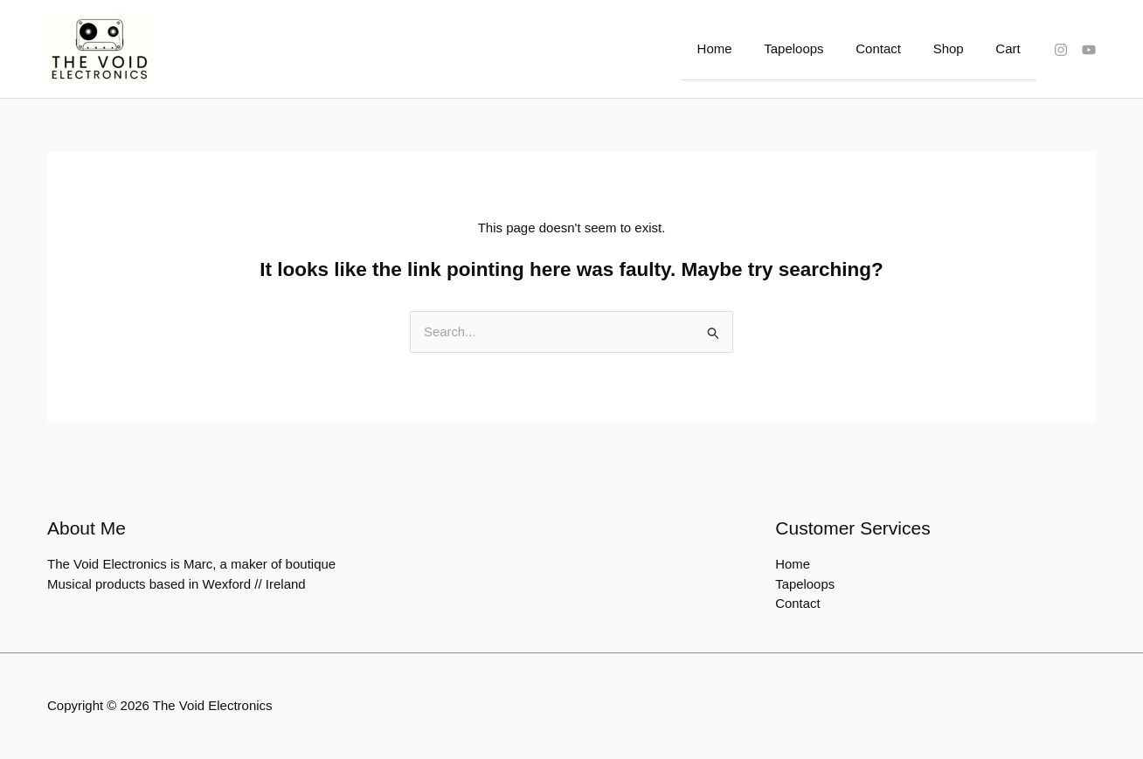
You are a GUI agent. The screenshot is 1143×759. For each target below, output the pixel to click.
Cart (1011, 48)
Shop (957, 48)
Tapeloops (814, 48)
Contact (893, 48)
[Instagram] (1061, 50)
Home (741, 48)
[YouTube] (1089, 50)
